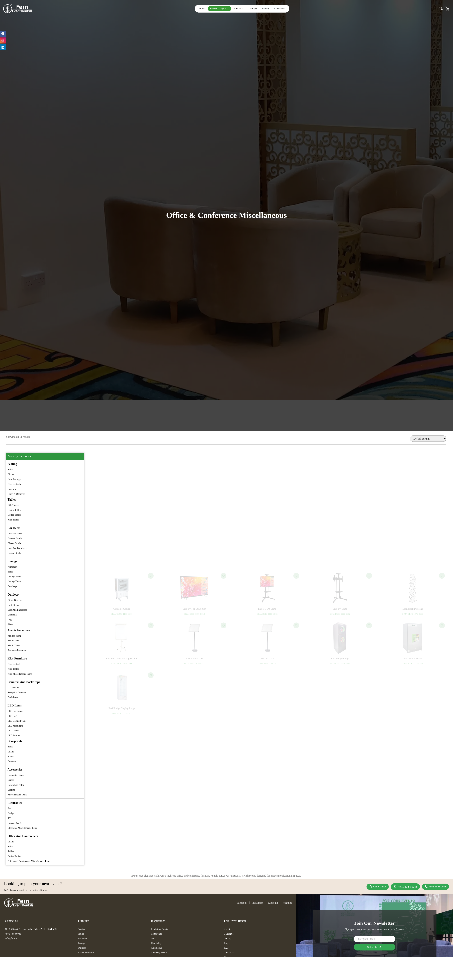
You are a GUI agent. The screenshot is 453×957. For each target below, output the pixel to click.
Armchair (12, 567)
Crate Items (13, 605)
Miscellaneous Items (17, 794)
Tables (11, 756)
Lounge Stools (14, 576)
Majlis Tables (14, 645)
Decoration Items (16, 775)
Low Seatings (14, 479)
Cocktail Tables (15, 533)
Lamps (11, 780)
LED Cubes (13, 730)
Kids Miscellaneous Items (20, 674)
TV (9, 818)
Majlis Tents (13, 640)
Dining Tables (14, 510)
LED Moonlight (15, 726)
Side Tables (13, 505)
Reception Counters (17, 692)
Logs (10, 619)
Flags (10, 624)
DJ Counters (13, 687)
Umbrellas (12, 614)
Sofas (10, 469)
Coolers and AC (15, 823)
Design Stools (14, 553)
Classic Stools (14, 543)
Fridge (11, 813)
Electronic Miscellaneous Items (22, 828)
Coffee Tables (14, 515)
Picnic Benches (15, 600)
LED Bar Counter (16, 711)
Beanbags (12, 586)
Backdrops (13, 697)
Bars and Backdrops (17, 548)
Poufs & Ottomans (16, 494)
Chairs (11, 474)
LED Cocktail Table (17, 721)
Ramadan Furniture (17, 650)
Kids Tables (13, 519)
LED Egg (12, 716)
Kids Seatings (14, 484)
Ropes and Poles (16, 785)
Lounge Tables (14, 581)
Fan (9, 808)
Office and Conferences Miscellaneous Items (29, 861)
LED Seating (14, 735)
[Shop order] (428, 439)
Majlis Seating (14, 636)
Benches (12, 489)
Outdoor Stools (15, 538)
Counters (12, 761)
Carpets (11, 790)
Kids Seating (14, 664)
